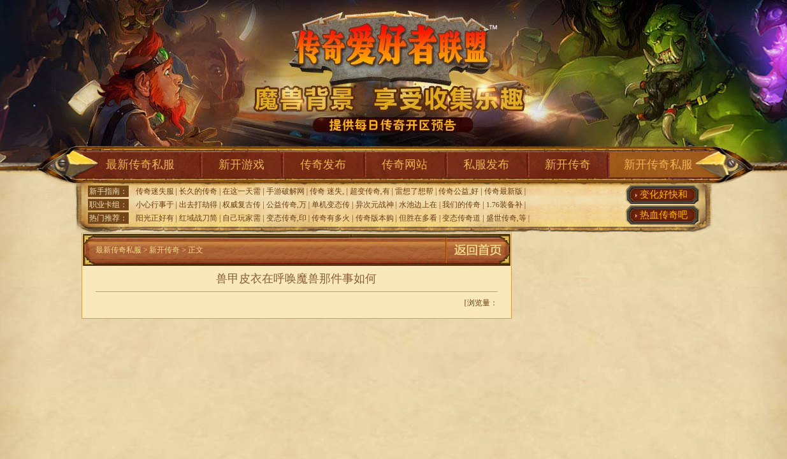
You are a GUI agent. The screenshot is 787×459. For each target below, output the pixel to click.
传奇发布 (323, 164)
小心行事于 (155, 204)
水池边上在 (418, 204)
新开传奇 (568, 164)
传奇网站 (405, 164)
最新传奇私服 (140, 164)
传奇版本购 (375, 218)
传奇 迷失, (327, 191)
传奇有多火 (331, 218)
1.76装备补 (504, 204)
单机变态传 (331, 204)
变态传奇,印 (286, 218)
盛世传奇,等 (506, 218)
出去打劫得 (198, 204)
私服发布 (486, 164)
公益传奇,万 (286, 204)
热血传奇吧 (664, 215)
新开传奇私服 (658, 164)
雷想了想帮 (414, 191)
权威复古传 (241, 204)
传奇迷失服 (155, 191)
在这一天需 (241, 191)
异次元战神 (375, 204)
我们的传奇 (461, 204)
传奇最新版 (503, 191)
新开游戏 (241, 164)
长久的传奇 (198, 191)
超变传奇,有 (370, 191)
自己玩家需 (241, 218)
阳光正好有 (155, 218)
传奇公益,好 (458, 191)
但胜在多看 (418, 218)
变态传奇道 (461, 218)
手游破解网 (285, 191)
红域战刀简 (198, 218)
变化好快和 (664, 194)
